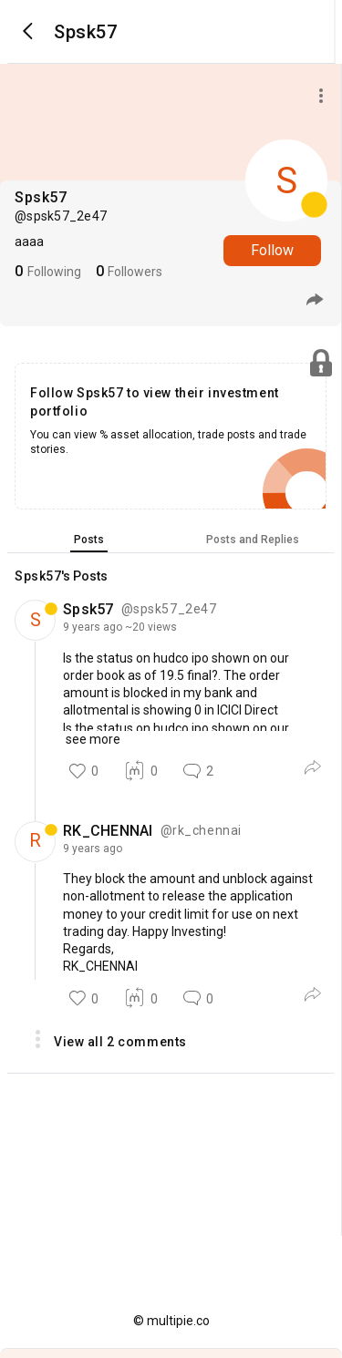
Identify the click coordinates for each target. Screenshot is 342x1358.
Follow (272, 250)
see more (91, 739)
